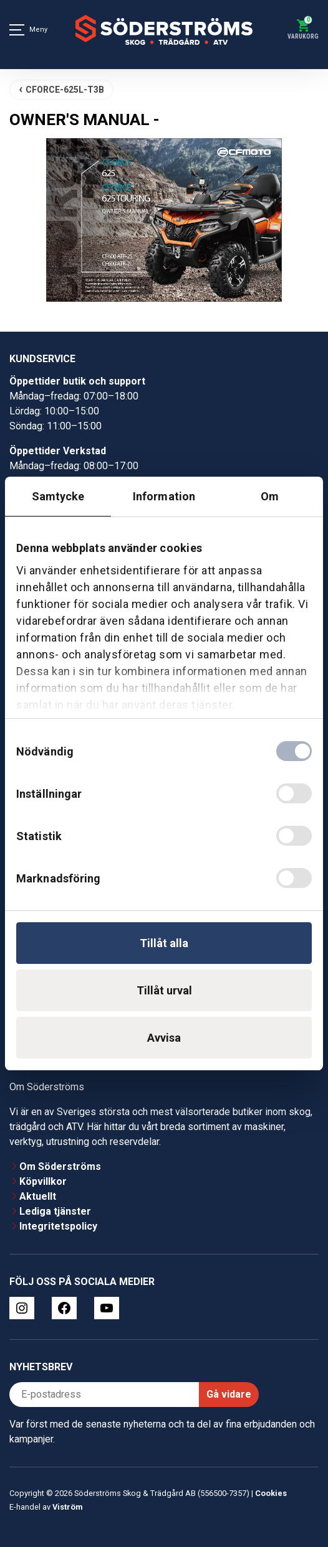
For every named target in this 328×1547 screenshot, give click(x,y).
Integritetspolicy (58, 1226)
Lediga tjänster (55, 1211)
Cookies (271, 1493)
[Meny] (16, 29)
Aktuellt (37, 1196)
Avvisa (164, 1037)
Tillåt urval (164, 990)
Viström (67, 1507)
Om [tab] (270, 496)
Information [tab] (164, 496)
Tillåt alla (164, 943)
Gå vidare (228, 1394)
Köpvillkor (43, 1181)
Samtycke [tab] (58, 496)
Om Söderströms (60, 1166)
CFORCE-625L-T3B (65, 90)
